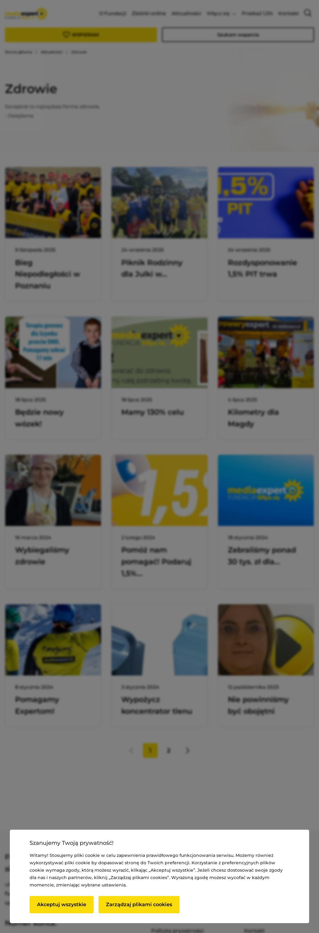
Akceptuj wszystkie (61, 904)
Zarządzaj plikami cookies (139, 904)
